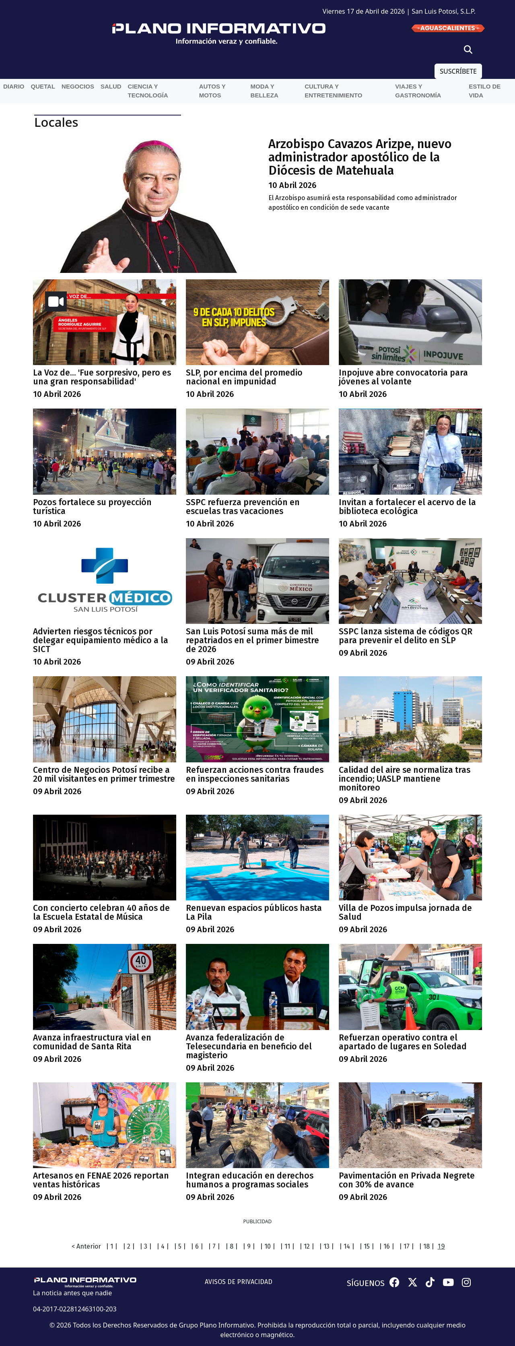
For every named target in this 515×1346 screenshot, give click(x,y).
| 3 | (146, 1246)
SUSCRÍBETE (458, 71)
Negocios (78, 86)
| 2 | (129, 1246)
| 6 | (197, 1246)
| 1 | (111, 1246)
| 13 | (326, 1246)
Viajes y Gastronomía (418, 91)
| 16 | (386, 1246)
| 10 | (267, 1246)
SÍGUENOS (366, 1283)
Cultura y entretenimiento (333, 91)
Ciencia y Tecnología (148, 91)
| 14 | (346, 1246)
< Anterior (86, 1246)
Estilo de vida (485, 91)
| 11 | (287, 1246)
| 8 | (231, 1246)
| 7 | (214, 1246)
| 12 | (306, 1246)
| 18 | (426, 1246)
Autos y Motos (212, 91)
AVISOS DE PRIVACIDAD (238, 1282)
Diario (14, 86)
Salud (111, 86)
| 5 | (180, 1246)
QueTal (43, 86)
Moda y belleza (264, 91)
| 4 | (163, 1246)
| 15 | (366, 1246)
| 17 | (406, 1246)
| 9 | (249, 1246)
